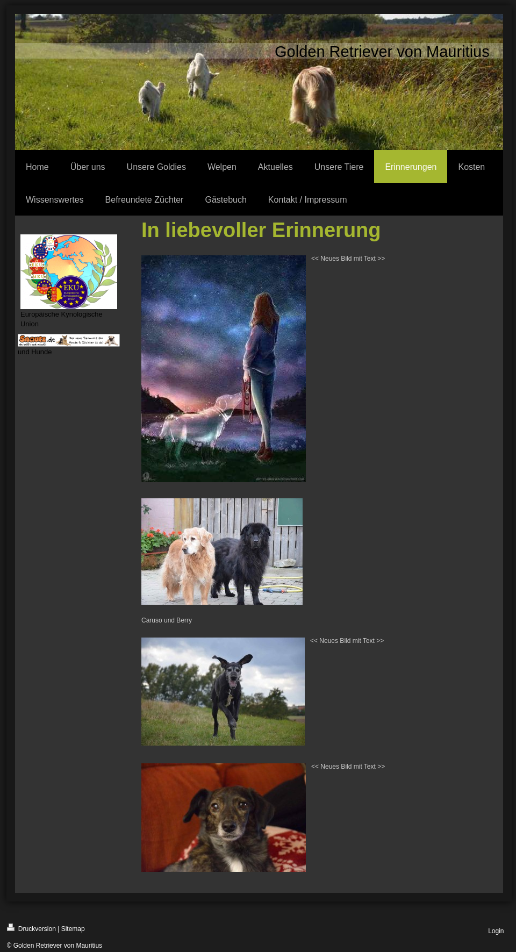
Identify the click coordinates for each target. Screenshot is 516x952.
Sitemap (73, 929)
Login (496, 931)
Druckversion (31, 928)
